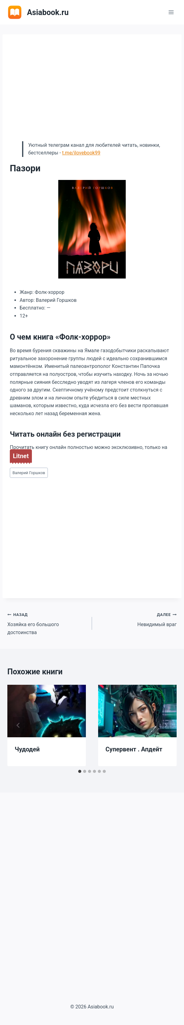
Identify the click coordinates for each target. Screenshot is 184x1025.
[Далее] (165, 725)
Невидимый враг (137, 619)
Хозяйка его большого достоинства (47, 622)
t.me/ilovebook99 (81, 153)
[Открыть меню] (171, 12)
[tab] (79, 771)
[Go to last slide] (18, 725)
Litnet (21, 456)
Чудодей (27, 749)
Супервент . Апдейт (133, 749)
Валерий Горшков (29, 472)
